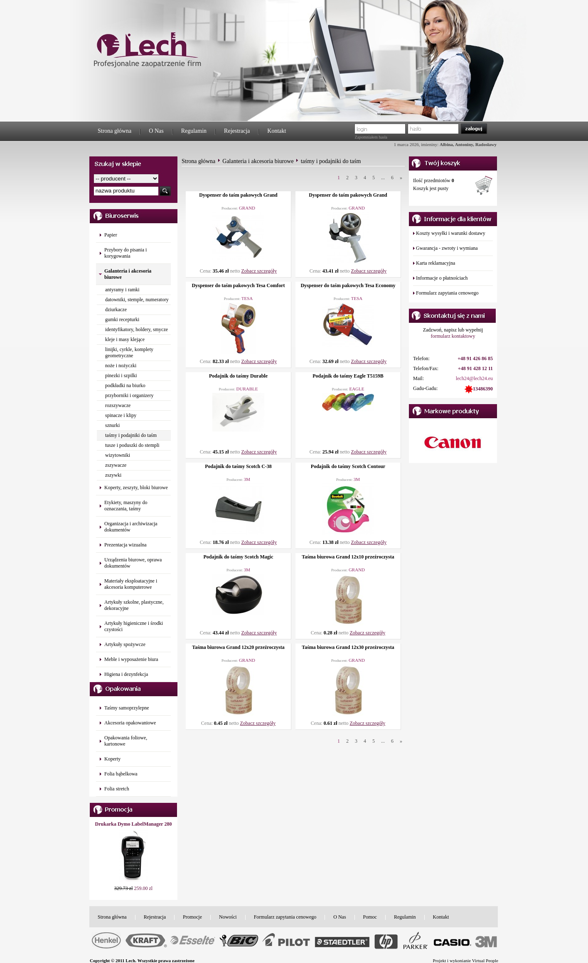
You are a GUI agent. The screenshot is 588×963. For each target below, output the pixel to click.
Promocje (192, 917)
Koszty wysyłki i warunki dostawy (450, 233)
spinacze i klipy (120, 415)
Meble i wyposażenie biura (131, 659)
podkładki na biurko (125, 385)
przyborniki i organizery (129, 395)
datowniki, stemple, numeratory (137, 299)
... (383, 177)
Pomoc (370, 917)
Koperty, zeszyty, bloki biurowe (136, 487)
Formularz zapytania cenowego (447, 293)
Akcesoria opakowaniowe (130, 723)
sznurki (112, 425)
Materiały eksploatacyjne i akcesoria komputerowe (130, 584)
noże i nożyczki (120, 365)
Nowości (228, 917)
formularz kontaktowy (453, 336)
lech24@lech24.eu (474, 378)
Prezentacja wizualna (125, 545)
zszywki (113, 475)
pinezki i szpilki (121, 375)
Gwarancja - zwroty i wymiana (447, 248)
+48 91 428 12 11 (475, 368)
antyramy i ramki (122, 290)
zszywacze (115, 465)
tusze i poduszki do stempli (132, 445)
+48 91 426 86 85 (475, 358)
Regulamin (194, 131)
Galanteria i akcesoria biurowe (257, 161)
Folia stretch (116, 789)
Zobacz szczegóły (259, 271)
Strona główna (114, 131)
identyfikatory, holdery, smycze (136, 329)
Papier (110, 235)
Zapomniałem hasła (370, 137)
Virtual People (485, 960)
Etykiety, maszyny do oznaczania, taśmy (126, 506)
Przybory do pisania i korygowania (125, 253)
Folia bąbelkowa (121, 774)
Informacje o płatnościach (442, 278)
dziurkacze (116, 309)
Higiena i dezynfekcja (126, 674)
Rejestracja (237, 131)
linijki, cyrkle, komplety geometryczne (129, 352)
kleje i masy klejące (125, 339)
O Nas (156, 131)
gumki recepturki (122, 319)
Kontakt (276, 131)
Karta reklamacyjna (435, 263)
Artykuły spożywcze (124, 644)
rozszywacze (117, 405)
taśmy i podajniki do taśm (131, 435)
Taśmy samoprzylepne (126, 708)
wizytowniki (117, 455)
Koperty (112, 759)
